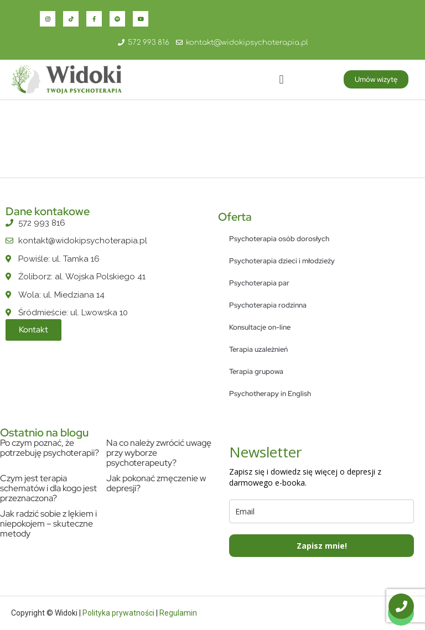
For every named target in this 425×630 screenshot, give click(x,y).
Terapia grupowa (256, 371)
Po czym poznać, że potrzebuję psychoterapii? (49, 448)
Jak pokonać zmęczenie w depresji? (156, 483)
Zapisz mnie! (322, 545)
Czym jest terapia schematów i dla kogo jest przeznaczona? (48, 488)
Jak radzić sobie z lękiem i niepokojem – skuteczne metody (48, 523)
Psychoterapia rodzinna (268, 305)
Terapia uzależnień (258, 349)
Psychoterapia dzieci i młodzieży (282, 260)
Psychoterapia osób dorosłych (279, 238)
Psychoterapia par (259, 283)
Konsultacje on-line (260, 327)
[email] (321, 511)
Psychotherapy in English (270, 393)
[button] (281, 79)
